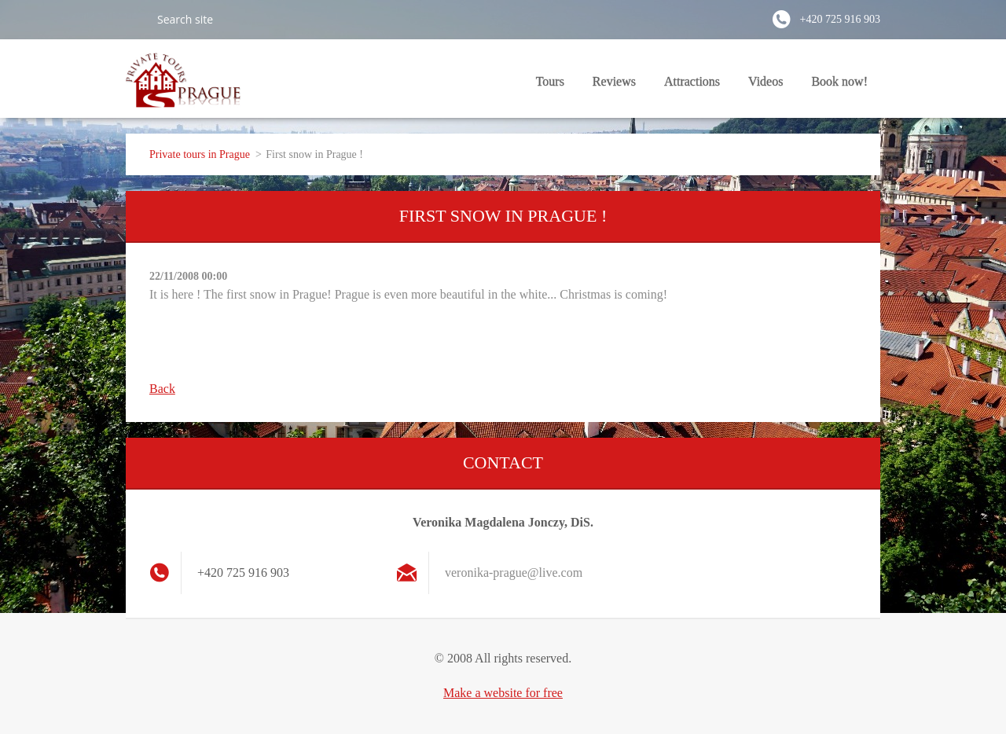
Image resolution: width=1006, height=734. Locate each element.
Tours (550, 81)
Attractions (692, 81)
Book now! (839, 81)
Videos (765, 81)
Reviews (614, 81)
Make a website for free (503, 692)
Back (162, 388)
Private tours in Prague (199, 154)
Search (135, 19)
